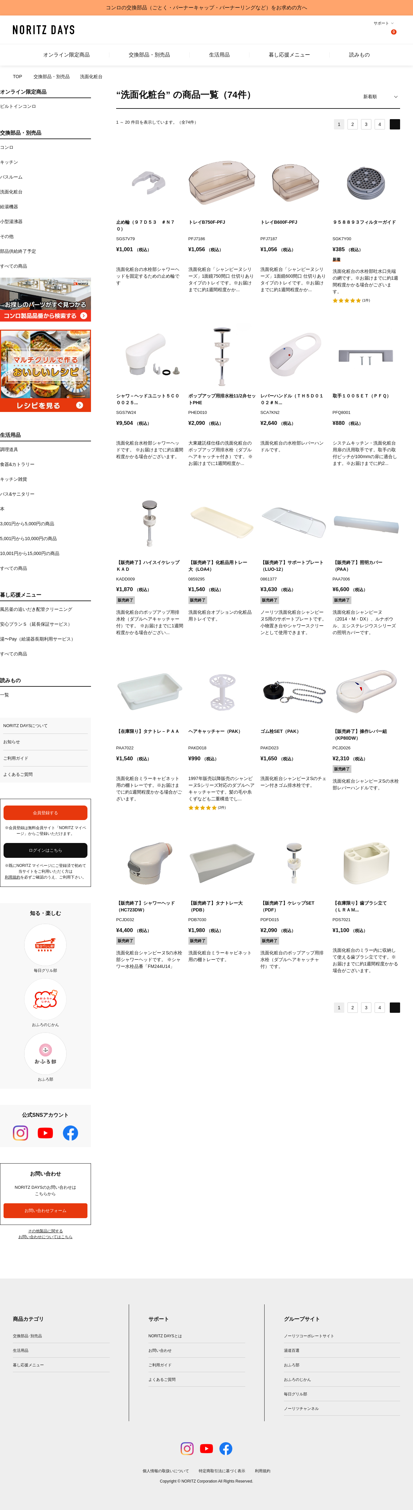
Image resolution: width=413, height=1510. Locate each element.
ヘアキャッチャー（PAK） (215, 731)
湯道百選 (291, 1350)
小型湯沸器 (11, 221)
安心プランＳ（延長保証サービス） (36, 624)
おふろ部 (291, 1365)
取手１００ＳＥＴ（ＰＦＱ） (362, 395)
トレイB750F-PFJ (206, 222)
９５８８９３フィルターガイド (364, 222)
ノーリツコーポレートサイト (309, 1336)
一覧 (4, 694)
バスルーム (11, 177)
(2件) (222, 807)
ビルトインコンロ (18, 106)
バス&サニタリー (17, 494)
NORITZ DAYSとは (165, 1336)
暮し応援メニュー (289, 54)
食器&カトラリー (17, 464)
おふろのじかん (297, 1379)
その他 (7, 236)
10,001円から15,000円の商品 (29, 553)
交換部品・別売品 (149, 54)
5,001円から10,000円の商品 (28, 538)
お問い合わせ (160, 1350)
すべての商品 (13, 266)
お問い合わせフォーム (45, 1210)
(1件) (366, 300)
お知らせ (11, 741)
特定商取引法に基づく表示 (222, 1471)
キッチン (9, 162)
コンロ (7, 147)
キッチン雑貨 (13, 479)
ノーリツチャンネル (301, 1408)
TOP (17, 76)
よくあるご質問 (18, 774)
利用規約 (12, 877)
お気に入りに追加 (178, 154)
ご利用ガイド (15, 758)
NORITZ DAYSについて (25, 725)
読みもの (359, 54)
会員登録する (45, 812)
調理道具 (9, 449)
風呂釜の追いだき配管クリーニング (36, 609)
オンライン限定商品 (66, 54)
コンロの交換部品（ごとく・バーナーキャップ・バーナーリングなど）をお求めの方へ (206, 7)
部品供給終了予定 (18, 251)
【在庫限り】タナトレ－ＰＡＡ (147, 731)
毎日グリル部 (295, 1394)
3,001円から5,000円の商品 (27, 523)
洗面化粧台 (11, 191)
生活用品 (219, 54)
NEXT (395, 124)
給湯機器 (9, 206)
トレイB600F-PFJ (278, 222)
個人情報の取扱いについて (166, 1471)
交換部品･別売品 (27, 1336)
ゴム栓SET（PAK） (280, 731)
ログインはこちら (45, 850)
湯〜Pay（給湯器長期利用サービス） (38, 639)
